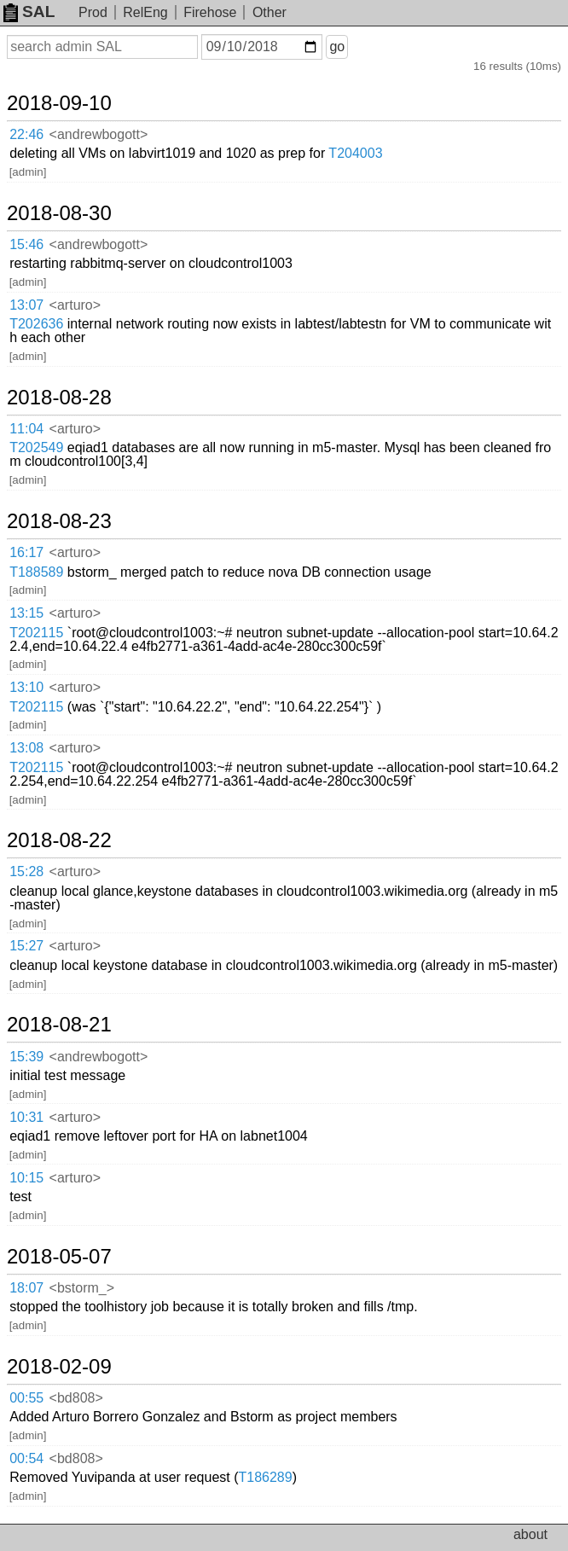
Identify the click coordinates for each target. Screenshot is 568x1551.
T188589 (36, 572)
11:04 (26, 428)
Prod (92, 12)
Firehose (209, 12)
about (530, 1534)
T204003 (355, 153)
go (337, 46)
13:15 (26, 613)
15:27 (26, 945)
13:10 (26, 687)
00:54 (26, 1458)
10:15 (26, 1178)
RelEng (145, 12)
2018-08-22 (59, 840)
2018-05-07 (59, 1256)
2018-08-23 (59, 521)
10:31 (26, 1117)
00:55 (26, 1398)
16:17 (26, 552)
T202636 (36, 324)
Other (269, 12)
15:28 (26, 871)
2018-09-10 (59, 103)
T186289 (266, 1477)
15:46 (26, 244)
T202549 (36, 447)
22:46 (26, 134)
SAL (29, 11)
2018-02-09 (59, 1367)
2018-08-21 (59, 1024)
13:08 (26, 748)
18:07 (26, 1288)
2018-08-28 (59, 397)
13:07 (26, 305)
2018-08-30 (59, 213)
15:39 (26, 1056)
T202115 (36, 632)
